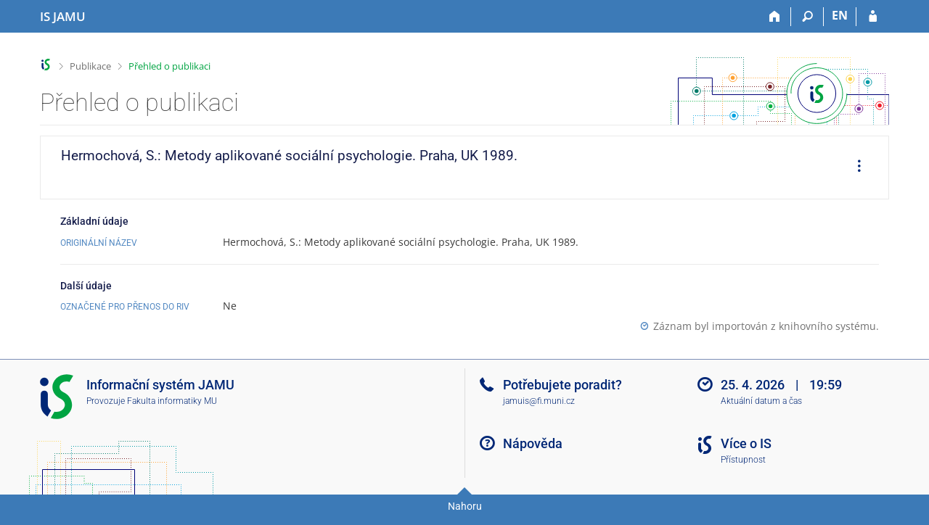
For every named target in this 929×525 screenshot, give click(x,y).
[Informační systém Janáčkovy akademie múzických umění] (63, 16)
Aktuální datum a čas (761, 401)
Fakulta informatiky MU (172, 401)
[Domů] (774, 16)
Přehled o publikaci (169, 66)
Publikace (90, 66)
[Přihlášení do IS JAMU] (872, 16)
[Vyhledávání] (807, 16)
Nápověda (532, 443)
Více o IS (746, 443)
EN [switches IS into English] (840, 15)
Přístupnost (743, 460)
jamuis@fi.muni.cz (539, 401)
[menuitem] (854, 167)
